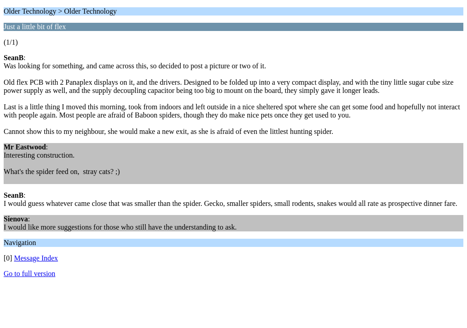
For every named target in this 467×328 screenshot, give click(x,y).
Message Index (36, 258)
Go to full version (29, 273)
